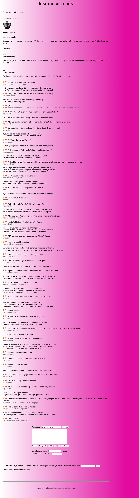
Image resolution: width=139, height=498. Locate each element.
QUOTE (44, 448)
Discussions (53, 491)
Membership (65, 490)
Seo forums (60, 491)
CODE (50, 448)
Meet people (67, 491)
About (70, 490)
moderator (7, 18)
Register (64, 454)
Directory (72, 491)
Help (60, 490)
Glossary (56, 490)
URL (55, 448)
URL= (60, 448)
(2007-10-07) (17, 18)
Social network (40, 491)
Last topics (50, 490)
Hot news (47, 491)
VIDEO (66, 448)
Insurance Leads (9, 37)
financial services (16, 12)
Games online (43, 490)
